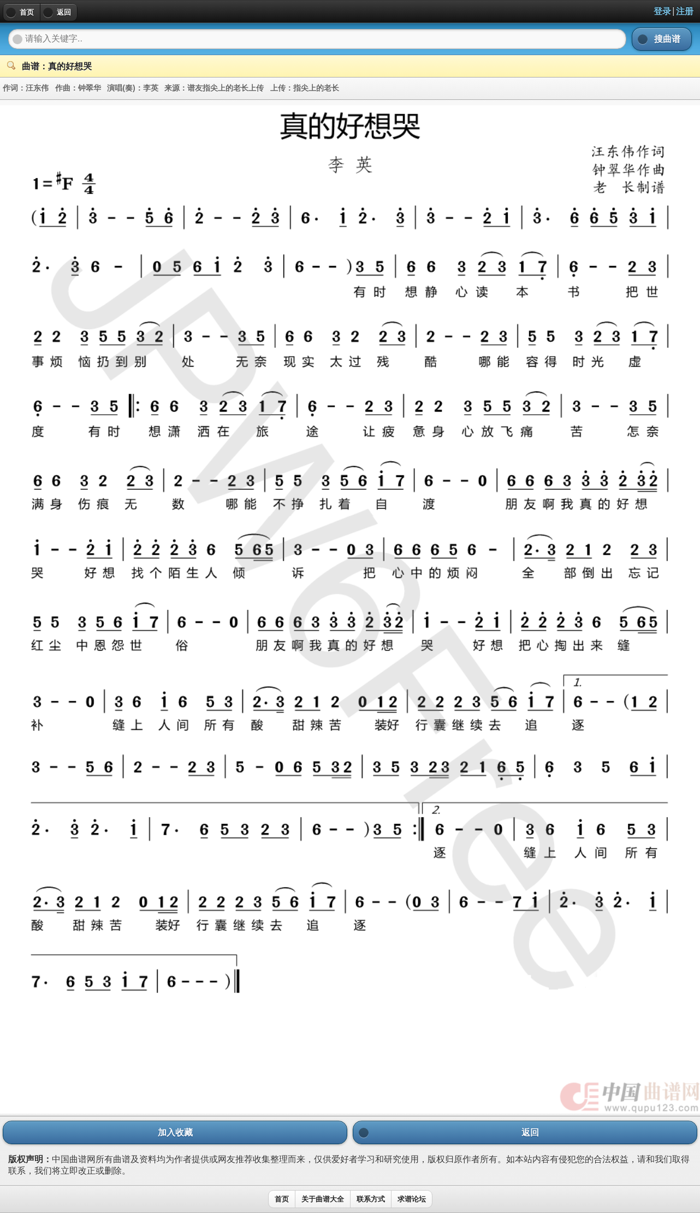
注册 (684, 11)
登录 (662, 11)
